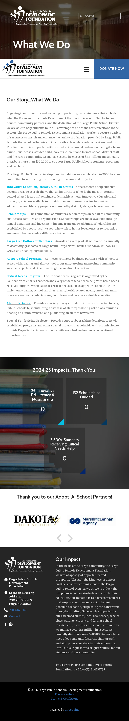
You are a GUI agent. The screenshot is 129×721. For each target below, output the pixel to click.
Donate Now (111, 68)
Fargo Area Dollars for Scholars (29, 241)
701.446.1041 (18, 610)
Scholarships (16, 214)
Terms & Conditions (64, 698)
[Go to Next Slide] (70, 538)
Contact (14, 616)
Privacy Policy (64, 694)
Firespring (72, 709)
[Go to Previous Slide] (59, 538)
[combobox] (99, 16)
